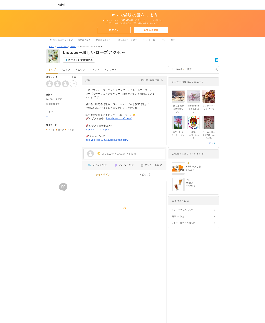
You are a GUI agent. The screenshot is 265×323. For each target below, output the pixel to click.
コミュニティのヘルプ (182, 210)
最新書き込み (84, 40)
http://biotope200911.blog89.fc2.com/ (107, 139)
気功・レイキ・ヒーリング (178, 135)
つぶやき (65, 69)
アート (73, 47)
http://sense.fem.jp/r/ (97, 129)
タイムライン (103, 174)
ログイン (114, 30)
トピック (80, 69)
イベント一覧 (148, 40)
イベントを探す (167, 40)
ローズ (61, 130)
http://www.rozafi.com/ (118, 118)
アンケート (110, 69)
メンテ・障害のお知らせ (183, 223)
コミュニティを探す (127, 40)
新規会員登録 (151, 30)
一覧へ (209, 143)
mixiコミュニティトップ (61, 40)
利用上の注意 (178, 216)
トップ (52, 69)
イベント (95, 69)
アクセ (70, 130)
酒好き (190, 182)
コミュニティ (62, 47)
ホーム (51, 47)
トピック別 (145, 174)
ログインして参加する (80, 60)
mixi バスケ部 (193, 166)
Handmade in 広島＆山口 (193, 109)
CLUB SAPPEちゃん (193, 135)
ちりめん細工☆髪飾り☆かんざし (208, 135)
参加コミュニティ (104, 40)
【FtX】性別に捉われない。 (178, 109)
